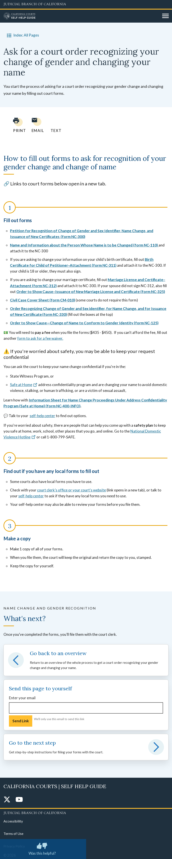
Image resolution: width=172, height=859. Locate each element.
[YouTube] (19, 800)
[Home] (81, 16)
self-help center (42, 415)
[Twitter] (6, 800)
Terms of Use (13, 833)
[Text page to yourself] (55, 125)
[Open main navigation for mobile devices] (165, 16)
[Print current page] (17, 125)
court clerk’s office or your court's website (71, 490)
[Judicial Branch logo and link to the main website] (86, 4)
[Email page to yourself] (36, 125)
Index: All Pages (22, 35)
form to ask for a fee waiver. (40, 338)
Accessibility (13, 821)
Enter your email (22, 698)
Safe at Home (23, 384)
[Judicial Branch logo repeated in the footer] (86, 812)
